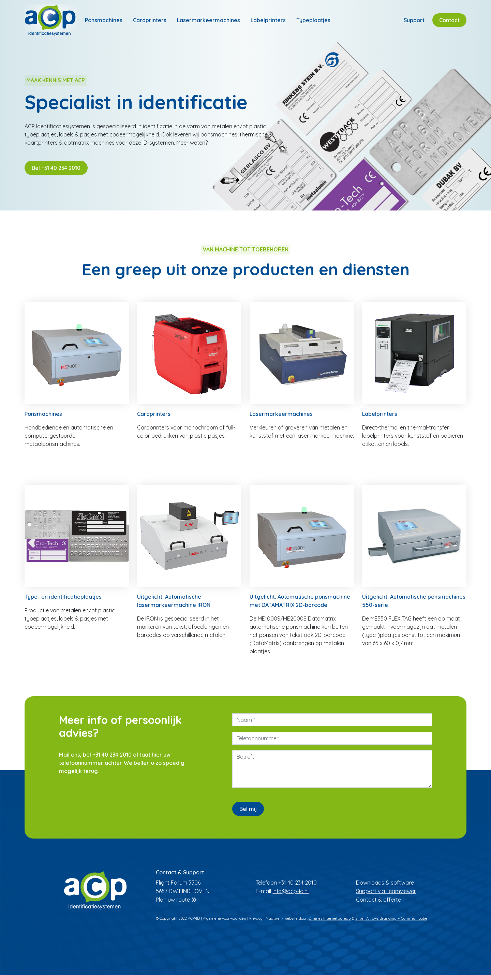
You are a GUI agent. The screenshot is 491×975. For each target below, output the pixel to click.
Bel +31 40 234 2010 (56, 167)
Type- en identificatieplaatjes (63, 596)
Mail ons (69, 754)
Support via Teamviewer (386, 891)
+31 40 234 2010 (112, 754)
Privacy (256, 918)
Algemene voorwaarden (224, 918)
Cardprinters (149, 20)
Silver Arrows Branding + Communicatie (391, 918)
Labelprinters (268, 20)
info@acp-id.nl (290, 891)
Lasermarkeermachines (208, 20)
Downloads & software (385, 882)
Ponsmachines (103, 20)
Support (414, 20)
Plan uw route (176, 899)
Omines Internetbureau (330, 918)
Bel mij (248, 808)
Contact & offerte (378, 899)
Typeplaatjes (313, 20)
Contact (449, 20)
